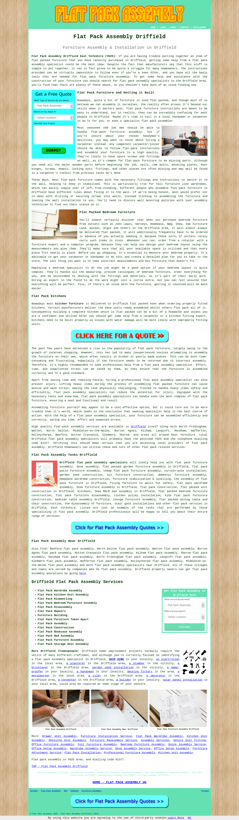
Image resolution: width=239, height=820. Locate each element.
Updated (74, 791)
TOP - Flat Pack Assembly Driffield (59, 766)
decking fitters (139, 671)
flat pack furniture (154, 348)
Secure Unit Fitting (189, 740)
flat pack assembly (63, 565)
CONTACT (184, 27)
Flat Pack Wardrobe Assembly (159, 736)
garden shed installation (113, 667)
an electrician (167, 659)
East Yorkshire (63, 507)
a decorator (156, 675)
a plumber (137, 663)
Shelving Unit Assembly (67, 740)
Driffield (138, 426)
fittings (102, 168)
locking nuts (82, 168)
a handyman (85, 671)
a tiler (94, 675)
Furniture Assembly (92, 791)
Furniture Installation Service (106, 736)
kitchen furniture (69, 303)
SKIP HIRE (116, 659)
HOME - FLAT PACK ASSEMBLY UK (119, 782)
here (82, 573)
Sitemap (34, 791)
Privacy (205, 791)
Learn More (176, 817)
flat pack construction (158, 487)
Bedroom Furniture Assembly (142, 744)
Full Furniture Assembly (97, 744)
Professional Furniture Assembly (129, 752)
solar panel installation (182, 679)
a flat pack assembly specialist (58, 659)
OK (189, 817)
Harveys (141, 224)
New (65, 791)
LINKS (163, 27)
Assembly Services (155, 740)
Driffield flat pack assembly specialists (94, 462)
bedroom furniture (193, 219)
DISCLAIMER (199, 27)
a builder (123, 679)
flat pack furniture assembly (104, 76)
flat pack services (187, 503)
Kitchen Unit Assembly (175, 752)
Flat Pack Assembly (51, 791)
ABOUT (173, 27)
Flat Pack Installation (82, 752)
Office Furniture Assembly (53, 744)
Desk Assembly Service (132, 748)
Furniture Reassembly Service (113, 740)
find (43, 548)
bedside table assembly (74, 499)
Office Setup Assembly (49, 748)
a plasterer (75, 663)
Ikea (179, 224)
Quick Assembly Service (187, 744)
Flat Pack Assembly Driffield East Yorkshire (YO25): (74, 56)
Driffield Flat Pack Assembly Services (77, 582)
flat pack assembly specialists (106, 396)
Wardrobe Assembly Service (91, 748)
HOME (153, 27)
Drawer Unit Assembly (59, 736)
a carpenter (67, 679)
